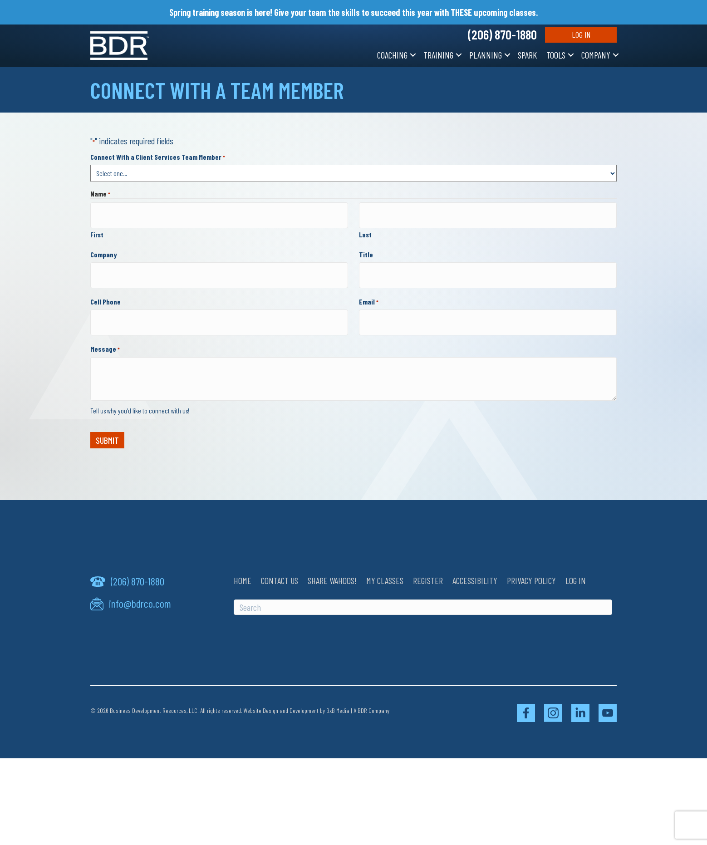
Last (365, 230)
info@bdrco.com (140, 589)
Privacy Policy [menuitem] (531, 566)
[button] (413, 55)
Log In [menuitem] (575, 566)
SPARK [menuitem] (527, 54)
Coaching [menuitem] (392, 54)
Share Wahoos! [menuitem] (332, 566)
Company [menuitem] (595, 54)
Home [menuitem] (242, 566)
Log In (581, 34)
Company (103, 250)
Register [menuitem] (428, 566)
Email (368, 292)
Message (105, 335)
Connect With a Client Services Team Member (157, 157)
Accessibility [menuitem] (474, 566)
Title (366, 250)
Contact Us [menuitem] (279, 566)
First (96, 230)
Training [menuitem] (438, 54)
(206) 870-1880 (502, 34)
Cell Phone (105, 292)
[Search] (423, 593)
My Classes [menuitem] (384, 566)
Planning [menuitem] (485, 54)
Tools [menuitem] (555, 54)
